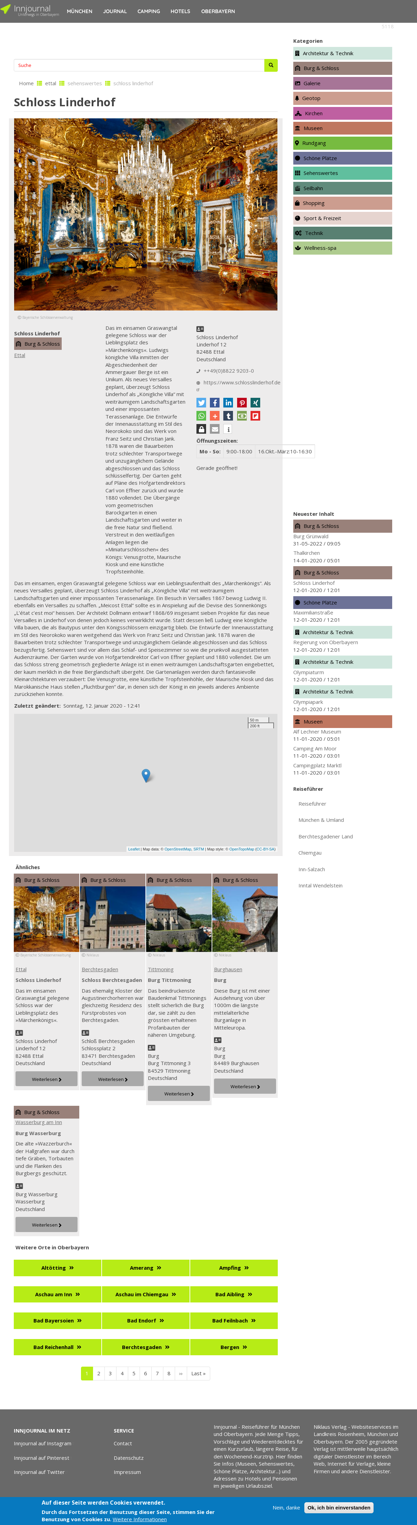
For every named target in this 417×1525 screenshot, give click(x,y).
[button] (201, 402)
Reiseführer (312, 803)
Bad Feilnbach (230, 1320)
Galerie (312, 83)
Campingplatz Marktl (317, 765)
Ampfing (230, 1267)
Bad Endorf (141, 1320)
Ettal (19, 355)
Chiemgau (310, 852)
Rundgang (314, 142)
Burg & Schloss (42, 343)
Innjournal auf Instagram (45, 1443)
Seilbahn (313, 188)
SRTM (198, 849)
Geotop (311, 98)
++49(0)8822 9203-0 (229, 370)
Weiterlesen (45, 1079)
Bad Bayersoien (53, 1320)
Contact (123, 1443)
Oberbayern (218, 11)
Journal (115, 11)
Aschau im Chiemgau (141, 1294)
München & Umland (321, 819)
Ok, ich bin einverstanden (338, 1508)
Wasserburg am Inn (39, 1122)
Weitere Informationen (140, 1519)
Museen (313, 128)
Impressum (127, 1471)
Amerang (141, 1267)
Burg (220, 979)
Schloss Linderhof (38, 979)
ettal (50, 83)
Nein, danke (286, 1507)
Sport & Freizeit (322, 218)
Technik (314, 232)
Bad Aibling (229, 1294)
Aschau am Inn (53, 1294)
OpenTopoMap (241, 849)
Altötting (53, 1267)
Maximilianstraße (313, 612)
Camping (149, 11)
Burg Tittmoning (169, 979)
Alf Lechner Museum (317, 731)
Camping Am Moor (315, 748)
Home (26, 83)
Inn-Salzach (311, 869)
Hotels (180, 11)
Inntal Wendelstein (320, 885)
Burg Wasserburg (38, 1133)
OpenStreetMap (177, 849)
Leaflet (134, 849)
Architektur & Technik (328, 53)
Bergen (230, 1347)
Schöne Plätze (320, 158)
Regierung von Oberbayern (325, 642)
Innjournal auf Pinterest (44, 1457)
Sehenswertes (321, 172)
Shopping (314, 202)
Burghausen (228, 969)
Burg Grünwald (310, 536)
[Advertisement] (146, 40)
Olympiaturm (308, 672)
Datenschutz (129, 1457)
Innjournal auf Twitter (42, 1471)
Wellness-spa (320, 247)
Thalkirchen (306, 552)
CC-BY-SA (265, 849)
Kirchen (314, 113)
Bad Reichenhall (53, 1347)
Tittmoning (161, 969)
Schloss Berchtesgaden (112, 979)
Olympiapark (308, 701)
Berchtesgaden (100, 969)
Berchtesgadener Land (325, 836)
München (79, 11)
